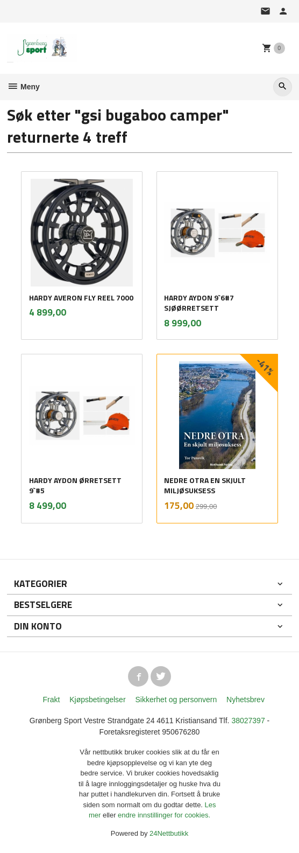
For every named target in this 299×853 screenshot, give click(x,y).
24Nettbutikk (169, 833)
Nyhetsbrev (245, 699)
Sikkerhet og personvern (176, 699)
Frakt (51, 699)
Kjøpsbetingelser (97, 699)
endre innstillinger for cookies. (164, 815)
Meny (23, 86)
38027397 (248, 720)
